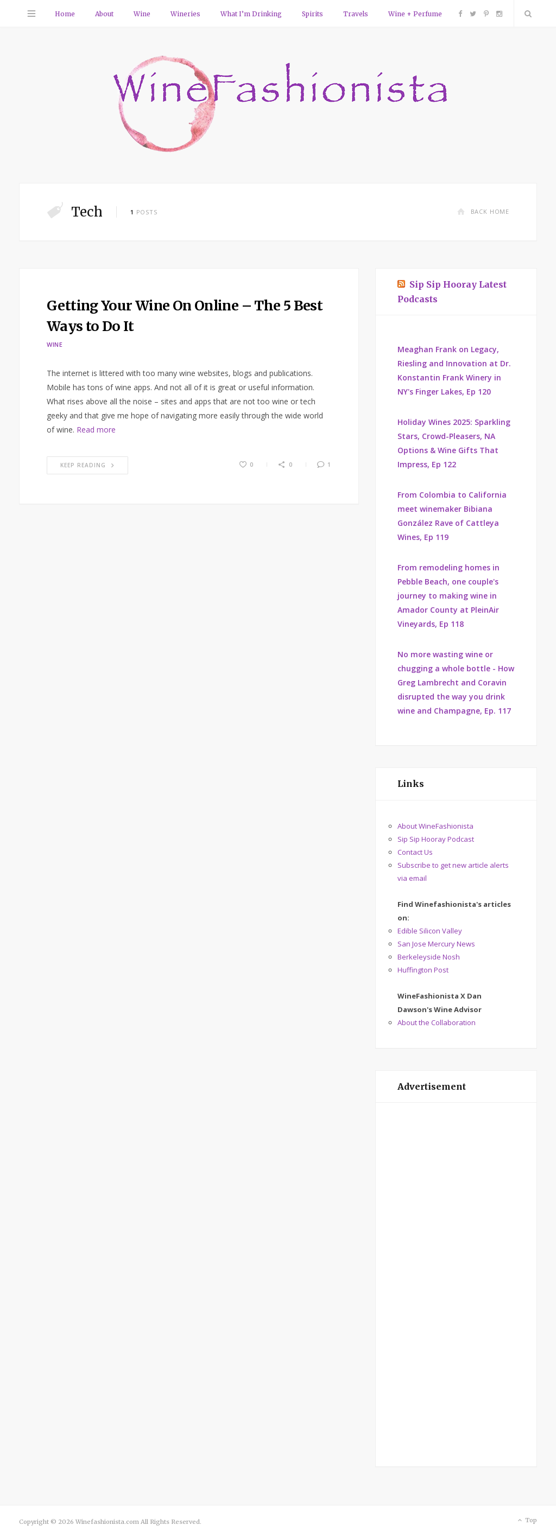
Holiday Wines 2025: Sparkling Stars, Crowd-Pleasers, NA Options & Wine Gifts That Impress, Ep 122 (453, 443)
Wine (142, 14)
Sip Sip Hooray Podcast (435, 839)
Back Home (483, 211)
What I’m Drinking (251, 14)
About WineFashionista (435, 826)
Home (65, 14)
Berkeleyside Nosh (428, 957)
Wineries (185, 14)
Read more (96, 429)
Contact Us (415, 852)
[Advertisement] (456, 1284)
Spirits (312, 14)
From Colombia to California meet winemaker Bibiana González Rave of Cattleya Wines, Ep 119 (452, 516)
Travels (355, 14)
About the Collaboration (436, 1022)
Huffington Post (422, 970)
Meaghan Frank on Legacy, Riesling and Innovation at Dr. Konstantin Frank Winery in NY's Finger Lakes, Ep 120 (454, 370)
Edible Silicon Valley (429, 931)
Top (526, 1520)
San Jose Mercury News (436, 944)
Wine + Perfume (415, 14)
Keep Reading (87, 465)
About (104, 14)
